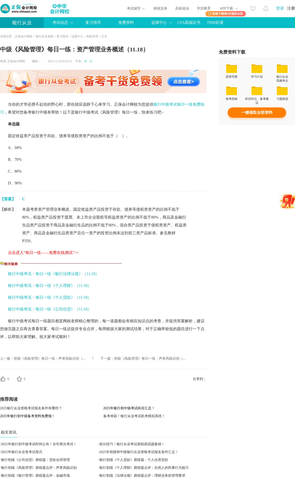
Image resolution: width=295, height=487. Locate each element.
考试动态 (60, 22)
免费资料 (126, 22)
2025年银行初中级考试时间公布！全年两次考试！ (39, 444)
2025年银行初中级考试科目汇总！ (129, 408)
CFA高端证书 (188, 22)
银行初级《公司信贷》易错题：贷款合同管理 (35, 460)
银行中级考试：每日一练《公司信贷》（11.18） (49, 309)
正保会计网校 (23, 36)
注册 (291, 8)
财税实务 (160, 8)
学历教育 (204, 8)
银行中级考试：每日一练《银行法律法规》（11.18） (53, 274)
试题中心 (77, 36)
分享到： (199, 379)
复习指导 (93, 22)
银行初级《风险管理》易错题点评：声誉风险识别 (39, 468)
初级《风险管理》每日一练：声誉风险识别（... (49, 358)
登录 (280, 8)
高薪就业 (182, 8)
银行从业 (22, 22)
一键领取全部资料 (257, 112)
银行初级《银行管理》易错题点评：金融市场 (35, 475)
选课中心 (159, 22)
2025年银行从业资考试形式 (21, 452)
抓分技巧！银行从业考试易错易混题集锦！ (132, 444)
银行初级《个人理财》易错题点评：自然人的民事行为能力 (144, 468)
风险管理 (92, 36)
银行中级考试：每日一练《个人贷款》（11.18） (49, 297)
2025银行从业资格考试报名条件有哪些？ (31, 408)
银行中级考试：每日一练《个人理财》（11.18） (49, 285)
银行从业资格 (44, 36)
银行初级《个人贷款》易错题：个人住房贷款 (133, 460)
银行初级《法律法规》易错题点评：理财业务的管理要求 (142, 475)
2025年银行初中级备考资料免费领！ (27, 416)
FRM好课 (215, 22)
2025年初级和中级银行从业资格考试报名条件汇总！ (138, 452)
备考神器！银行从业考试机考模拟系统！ (134, 416)
